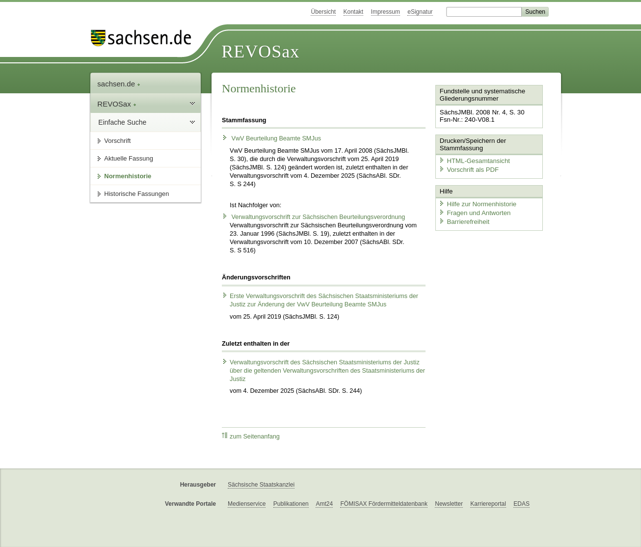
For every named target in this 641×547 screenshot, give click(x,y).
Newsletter (449, 503)
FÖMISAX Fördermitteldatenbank (383, 503)
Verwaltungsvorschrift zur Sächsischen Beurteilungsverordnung (313, 217)
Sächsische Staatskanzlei (261, 484)
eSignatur (419, 11)
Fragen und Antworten (473, 211)
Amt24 (324, 503)
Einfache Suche (122, 122)
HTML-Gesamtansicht (473, 160)
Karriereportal (488, 503)
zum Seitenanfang (251, 436)
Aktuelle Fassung (128, 158)
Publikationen (291, 503)
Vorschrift (117, 140)
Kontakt (354, 11)
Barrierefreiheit (463, 219)
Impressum (385, 11)
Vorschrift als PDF (468, 168)
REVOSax (260, 51)
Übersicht (323, 11)
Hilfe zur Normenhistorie (476, 202)
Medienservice (247, 503)
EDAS (521, 503)
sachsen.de (118, 84)
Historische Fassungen (136, 193)
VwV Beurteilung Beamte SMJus (271, 138)
